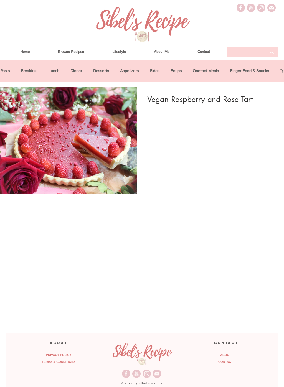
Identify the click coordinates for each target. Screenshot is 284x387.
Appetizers (129, 70)
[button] (281, 71)
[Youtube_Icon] (251, 8)
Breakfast (29, 70)
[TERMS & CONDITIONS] (59, 362)
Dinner (76, 70)
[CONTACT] (226, 362)
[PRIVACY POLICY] (59, 355)
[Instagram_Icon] (261, 8)
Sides (154, 70)
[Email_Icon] (271, 8)
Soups (176, 70)
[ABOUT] (226, 355)
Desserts (101, 70)
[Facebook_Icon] (241, 8)
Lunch (54, 70)
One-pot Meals (206, 70)
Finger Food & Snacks (249, 70)
